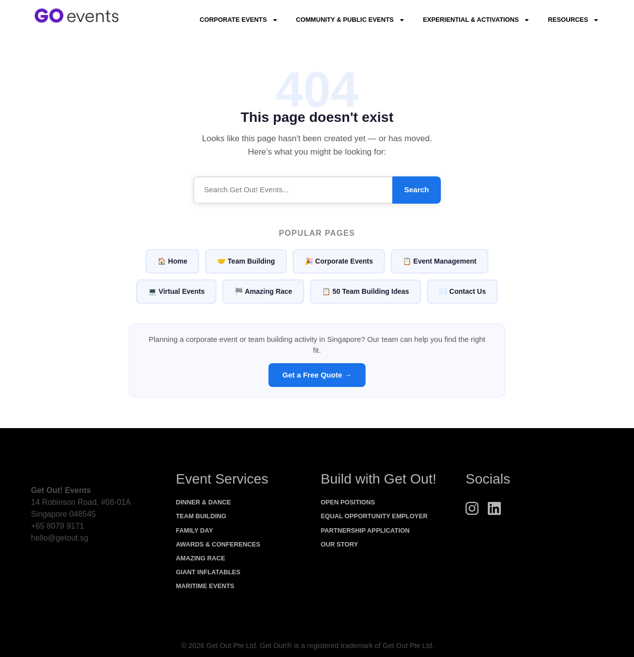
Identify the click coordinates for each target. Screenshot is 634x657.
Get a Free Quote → (317, 375)
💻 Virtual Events (176, 291)
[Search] (292, 190)
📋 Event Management (439, 261)
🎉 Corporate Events (339, 261)
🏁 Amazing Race (263, 291)
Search (416, 189)
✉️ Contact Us (462, 291)
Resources (573, 20)
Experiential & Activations (476, 20)
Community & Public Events (350, 20)
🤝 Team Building (246, 261)
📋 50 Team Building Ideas (365, 291)
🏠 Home (172, 261)
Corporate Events (239, 20)
